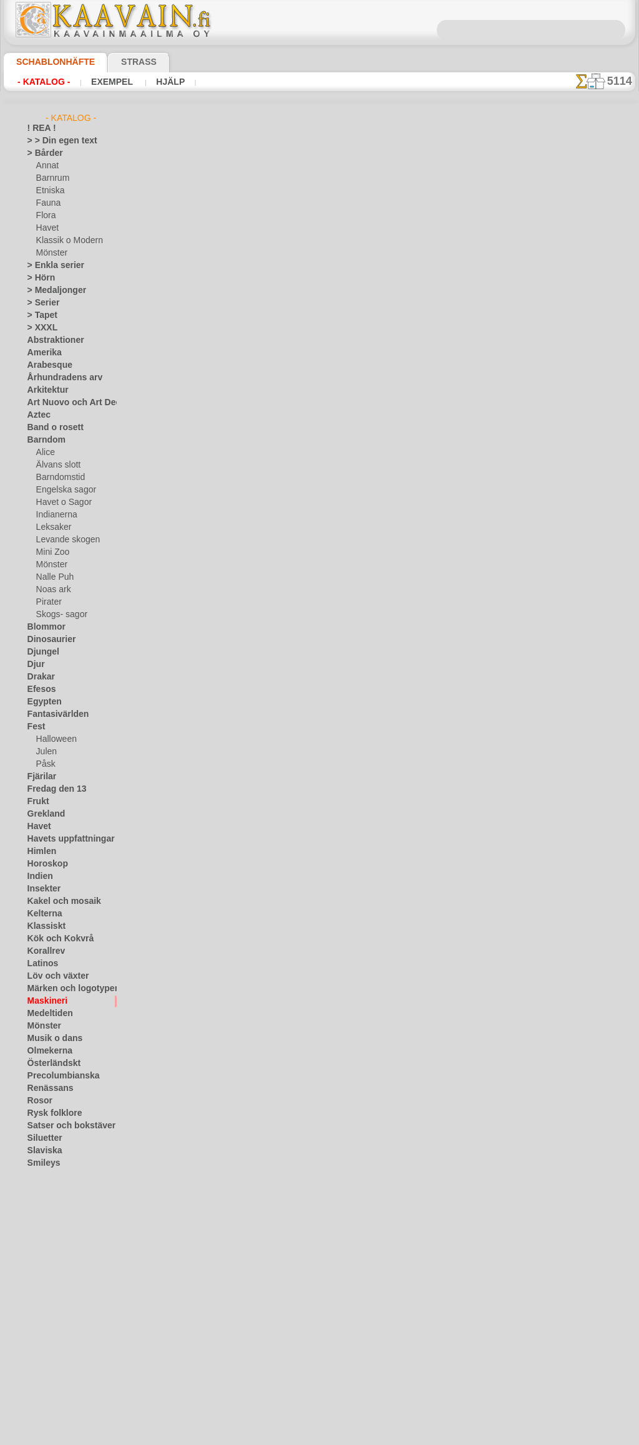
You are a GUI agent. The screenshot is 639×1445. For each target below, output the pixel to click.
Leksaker (51, 527)
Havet (46, 228)
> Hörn (38, 278)
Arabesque (45, 365)
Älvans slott (56, 465)
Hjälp (154, 82)
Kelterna (42, 913)
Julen (45, 751)
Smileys (40, 1163)
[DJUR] (49, 1337)
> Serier (39, 303)
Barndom (43, 440)
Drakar (39, 677)
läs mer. (398, 1435)
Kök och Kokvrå (54, 938)
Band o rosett (51, 427)
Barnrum (51, 178)
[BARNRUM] (58, 1325)
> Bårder (41, 153)
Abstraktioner (51, 340)
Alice (44, 452)
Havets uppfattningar (64, 839)
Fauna (47, 203)
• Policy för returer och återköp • (319, 645)
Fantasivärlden (53, 714)
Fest (34, 726)
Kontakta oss (321, 586)
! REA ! (39, 128)
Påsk (44, 764)
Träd (34, 1200)
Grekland (43, 814)
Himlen (39, 851)
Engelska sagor (61, 490)
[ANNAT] (51, 1300)
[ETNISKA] (54, 1350)
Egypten (41, 702)
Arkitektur (44, 390)
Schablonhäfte (48, 61)
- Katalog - (40, 82)
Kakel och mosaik (57, 901)
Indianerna (55, 515)
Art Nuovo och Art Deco (68, 402)
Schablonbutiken (218, 586)
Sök (446, 586)
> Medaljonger (51, 290)
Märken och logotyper (65, 988)
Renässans (46, 1088)
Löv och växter (52, 976)
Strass (119, 61)
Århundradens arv (58, 377)
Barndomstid (58, 477)
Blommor (43, 627)
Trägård (40, 1213)
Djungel (40, 652)
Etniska (49, 190)
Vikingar (41, 1263)
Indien (38, 876)
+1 (365, 453)
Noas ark (51, 589)
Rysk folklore (49, 1113)
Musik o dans (50, 1038)
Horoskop (44, 864)
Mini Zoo (51, 552)
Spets (37, 1175)
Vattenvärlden (52, 1250)
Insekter (41, 889)
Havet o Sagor (60, 502)
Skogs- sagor (58, 614)
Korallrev (43, 951)
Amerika (41, 352)
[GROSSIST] (48, 1288)
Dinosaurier (47, 639)
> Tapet (39, 315)
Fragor (273, 586)
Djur (34, 664)
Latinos (40, 963)
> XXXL (39, 328)
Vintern (40, 1275)
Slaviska (41, 1150)
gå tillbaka (319, 453)
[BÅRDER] (54, 1312)
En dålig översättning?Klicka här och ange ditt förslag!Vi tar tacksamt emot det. (319, 538)
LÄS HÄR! (274, 325)
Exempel (102, 82)
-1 (272, 453)
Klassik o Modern (66, 240)
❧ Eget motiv (50, 1400)
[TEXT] (47, 1387)
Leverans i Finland (393, 586)
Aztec (37, 415)
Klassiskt (43, 926)
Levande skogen (63, 539)
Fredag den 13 (51, 789)
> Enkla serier (49, 265)
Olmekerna (45, 1051)
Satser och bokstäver (63, 1125)
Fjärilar (39, 776)
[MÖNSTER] (57, 1375)
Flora (45, 215)
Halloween (54, 739)
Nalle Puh (52, 577)
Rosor (37, 1101)
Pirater (48, 602)
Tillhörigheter (49, 1188)
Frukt (36, 801)
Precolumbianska (56, 1076)
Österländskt (49, 1063)
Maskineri (44, 1001)
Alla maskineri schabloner (318, 481)
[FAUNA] (51, 1362)
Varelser (41, 1238)
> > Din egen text (54, 140)
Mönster (51, 253)
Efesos (38, 689)
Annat (46, 165)
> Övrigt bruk (189, 325)
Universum (45, 1225)
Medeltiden (46, 1013)
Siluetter (42, 1138)
